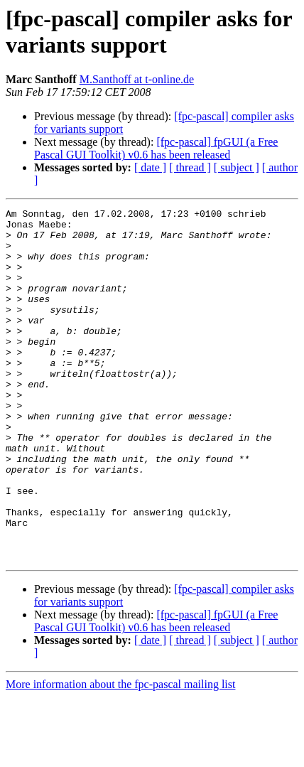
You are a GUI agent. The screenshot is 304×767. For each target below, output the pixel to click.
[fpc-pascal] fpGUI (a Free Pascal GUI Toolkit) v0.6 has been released (156, 148)
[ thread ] (190, 167)
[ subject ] (236, 167)
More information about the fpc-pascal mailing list (120, 755)
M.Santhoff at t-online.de (137, 79)
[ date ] (150, 167)
